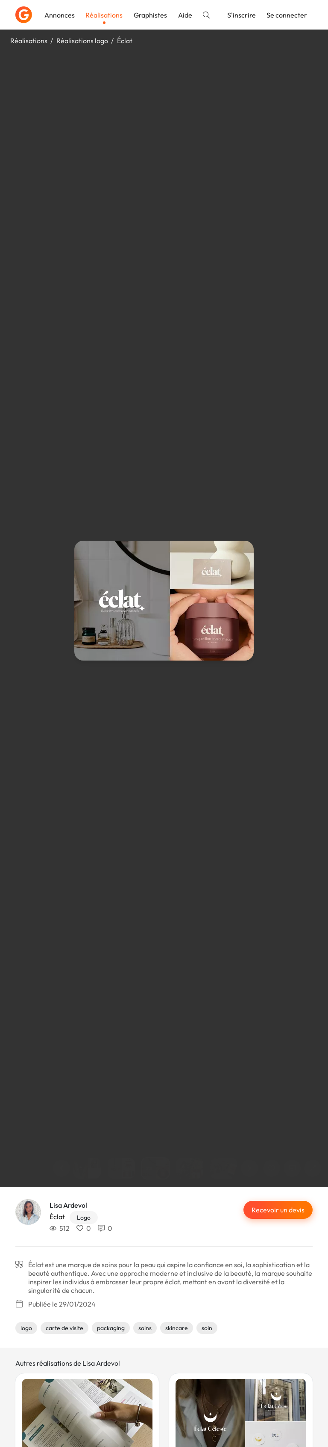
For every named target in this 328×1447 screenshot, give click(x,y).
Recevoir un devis (278, 1210)
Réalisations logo (82, 40)
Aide (185, 15)
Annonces (59, 15)
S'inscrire (241, 15)
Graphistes (150, 15)
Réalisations (104, 15)
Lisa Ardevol (68, 1205)
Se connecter (286, 15)
